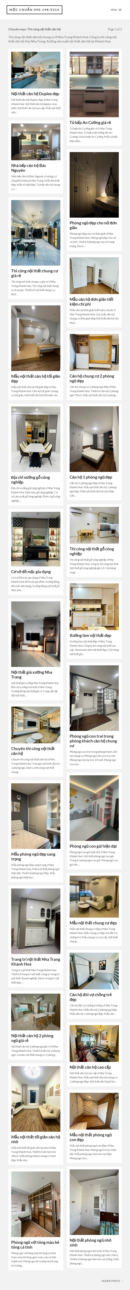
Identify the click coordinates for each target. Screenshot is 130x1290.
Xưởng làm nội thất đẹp (90, 635)
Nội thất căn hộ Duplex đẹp (35, 93)
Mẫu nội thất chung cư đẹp (93, 922)
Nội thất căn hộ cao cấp (90, 1067)
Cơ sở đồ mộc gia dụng (31, 571)
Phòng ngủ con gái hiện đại (93, 846)
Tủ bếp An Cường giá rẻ (90, 122)
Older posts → (112, 1280)
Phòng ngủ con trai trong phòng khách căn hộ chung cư (93, 741)
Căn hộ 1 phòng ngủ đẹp (91, 477)
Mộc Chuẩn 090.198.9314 (34, 10)
